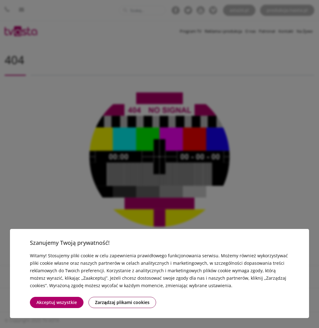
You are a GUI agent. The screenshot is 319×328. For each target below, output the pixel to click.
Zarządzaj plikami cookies (122, 302)
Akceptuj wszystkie (56, 302)
